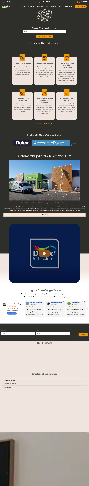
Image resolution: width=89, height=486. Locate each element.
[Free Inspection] (39, 2)
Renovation (40, 6)
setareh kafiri (75, 302)
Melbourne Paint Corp (14, 304)
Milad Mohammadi (56, 302)
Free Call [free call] (8, 1)
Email (37, 330)
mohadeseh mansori (36, 302)
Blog (47, 6)
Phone (3, 330)
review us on (12, 313)
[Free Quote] (78, 2)
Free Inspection (46, 1)
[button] (2, 355)
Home (23, 6)
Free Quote (84, 1)
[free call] (3, 2)
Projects (53, 6)
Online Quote (68, 6)
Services (31, 6)
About (60, 6)
